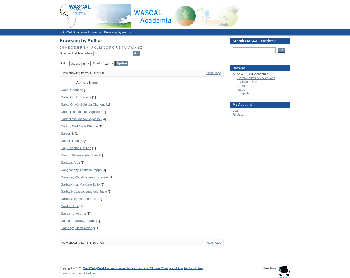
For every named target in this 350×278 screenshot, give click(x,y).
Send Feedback (87, 273)
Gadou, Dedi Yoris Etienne (79, 126)
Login (286, 6)
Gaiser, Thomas (72, 141)
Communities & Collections (256, 78)
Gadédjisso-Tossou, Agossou (81, 119)
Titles (241, 89)
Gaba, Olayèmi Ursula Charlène (83, 104)
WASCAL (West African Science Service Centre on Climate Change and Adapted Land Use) (143, 268)
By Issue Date (247, 82)
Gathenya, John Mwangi (78, 228)
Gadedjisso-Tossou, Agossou (81, 112)
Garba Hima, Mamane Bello (80, 184)
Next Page (213, 73)
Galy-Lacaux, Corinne (76, 148)
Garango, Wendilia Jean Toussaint (85, 177)
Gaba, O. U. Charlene (76, 97)
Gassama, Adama (73, 213)
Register (238, 114)
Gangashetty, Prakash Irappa (81, 170)
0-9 (62, 47)
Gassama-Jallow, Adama (78, 221)
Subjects (243, 93)
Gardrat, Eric (70, 206)
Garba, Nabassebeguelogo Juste (84, 191)
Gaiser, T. (67, 133)
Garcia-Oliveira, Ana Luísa (79, 199)
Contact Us (67, 273)
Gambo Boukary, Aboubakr (79, 155)
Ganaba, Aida (70, 162)
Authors (242, 86)
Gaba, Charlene (72, 90)
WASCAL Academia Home (78, 32)
